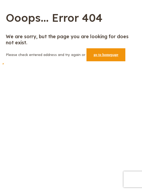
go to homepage (106, 55)
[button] (3, 63)
